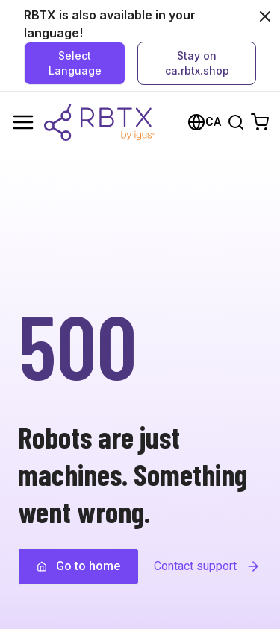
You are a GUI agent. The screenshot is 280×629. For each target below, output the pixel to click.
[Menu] (23, 122)
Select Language (75, 63)
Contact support (207, 566)
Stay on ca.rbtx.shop (197, 63)
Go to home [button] (78, 566)
